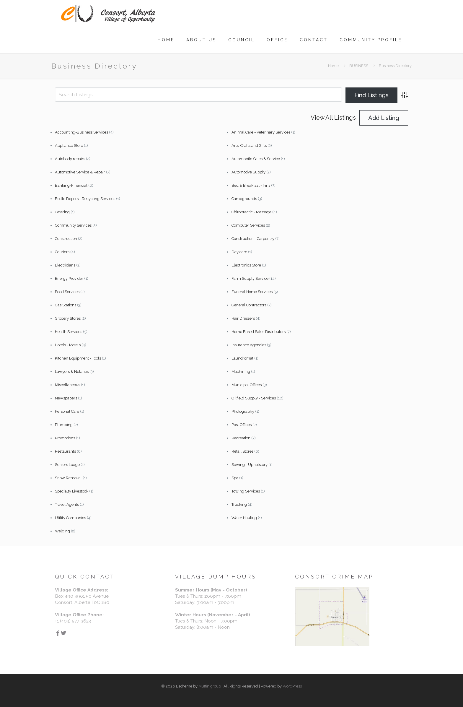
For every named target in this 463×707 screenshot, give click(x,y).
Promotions (65, 438)
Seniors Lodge (67, 464)
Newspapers (66, 398)
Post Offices (241, 424)
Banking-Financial (71, 185)
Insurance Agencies (248, 345)
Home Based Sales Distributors (258, 331)
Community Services (73, 225)
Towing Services (245, 491)
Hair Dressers (243, 318)
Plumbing (64, 424)
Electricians (65, 265)
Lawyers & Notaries (72, 371)
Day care (239, 252)
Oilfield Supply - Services (253, 398)
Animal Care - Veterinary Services (260, 132)
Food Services (67, 292)
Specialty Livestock (71, 491)
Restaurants (65, 451)
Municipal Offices (246, 385)
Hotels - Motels (68, 345)
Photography (242, 411)
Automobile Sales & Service (255, 159)
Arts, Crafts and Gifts (249, 145)
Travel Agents (67, 504)
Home (333, 66)
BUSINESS (358, 66)
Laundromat (242, 358)
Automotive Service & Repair (80, 172)
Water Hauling (244, 518)
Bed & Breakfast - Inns (250, 185)
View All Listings (333, 118)
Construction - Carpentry (252, 238)
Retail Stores (242, 451)
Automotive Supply (248, 172)
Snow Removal (68, 478)
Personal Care (67, 411)
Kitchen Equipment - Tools (78, 358)
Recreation (240, 438)
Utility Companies (70, 518)
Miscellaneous (67, 385)
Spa (234, 478)
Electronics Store (246, 265)
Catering (62, 212)
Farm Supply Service (249, 278)
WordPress (292, 686)
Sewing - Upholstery (249, 464)
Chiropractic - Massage (251, 212)
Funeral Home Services (252, 292)
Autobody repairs (70, 159)
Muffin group (209, 686)
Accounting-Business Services (81, 132)
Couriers (62, 252)
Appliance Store (69, 145)
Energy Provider (69, 278)
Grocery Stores (68, 318)
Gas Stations (65, 305)
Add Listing (383, 117)
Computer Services (248, 225)
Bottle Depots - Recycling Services (85, 198)
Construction (66, 238)
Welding (62, 531)
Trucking (239, 504)
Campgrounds (244, 198)
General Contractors (248, 305)
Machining (240, 371)
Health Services (68, 331)
